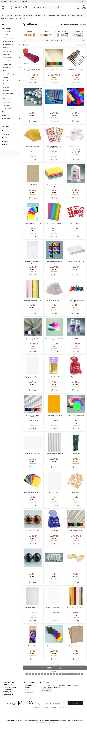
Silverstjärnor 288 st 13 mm (54, 307)
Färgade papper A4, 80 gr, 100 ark (32, 231)
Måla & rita (9, 15)
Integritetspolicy (29, 700)
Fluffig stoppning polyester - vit (75, 192)
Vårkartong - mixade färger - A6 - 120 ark (54, 193)
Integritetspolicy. (64, 715)
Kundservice (28, 693)
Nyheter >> (16, 1)
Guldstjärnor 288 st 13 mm (32, 154)
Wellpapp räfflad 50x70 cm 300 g (54, 461)
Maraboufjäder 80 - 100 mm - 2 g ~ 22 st (54, 346)
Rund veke (54, 576)
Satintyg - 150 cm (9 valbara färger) (32, 423)
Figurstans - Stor (54, 538)
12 (60, 681)
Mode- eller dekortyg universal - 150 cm (32, 346)
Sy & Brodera (37, 15)
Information (81, 1)
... (78, 681)
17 (75, 681)
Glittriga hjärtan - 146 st (75, 231)
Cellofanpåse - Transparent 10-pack (32, 270)
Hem (2, 18)
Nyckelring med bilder (76, 154)
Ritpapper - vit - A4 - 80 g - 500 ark (75, 269)
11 (57, 681)
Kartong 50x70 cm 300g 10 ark (54, 423)
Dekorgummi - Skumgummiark (76, 423)
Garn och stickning (27, 15)
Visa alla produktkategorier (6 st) (54, 48)
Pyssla (2, 15)
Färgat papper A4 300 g (54, 500)
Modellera (79, 15)
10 (54, 681)
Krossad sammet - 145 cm (75, 538)
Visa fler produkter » (54, 675)
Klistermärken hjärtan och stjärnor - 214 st (54, 154)
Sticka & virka (17, 15)
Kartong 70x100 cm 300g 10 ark (54, 615)
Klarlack (76, 346)
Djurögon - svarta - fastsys (33, 576)
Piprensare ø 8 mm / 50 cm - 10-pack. (54, 270)
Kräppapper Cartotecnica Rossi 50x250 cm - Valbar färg (32, 78)
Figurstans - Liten (75, 384)
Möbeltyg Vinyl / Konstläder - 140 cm (54, 78)
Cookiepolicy (28, 697)
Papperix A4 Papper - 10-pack (32, 615)
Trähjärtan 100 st (75, 500)
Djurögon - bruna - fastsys (32, 538)
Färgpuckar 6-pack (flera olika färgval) (76, 308)
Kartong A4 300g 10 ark (33, 192)
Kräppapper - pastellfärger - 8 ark (32, 307)
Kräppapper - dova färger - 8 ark (75, 615)
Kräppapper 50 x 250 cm (75, 115)
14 (66, 681)
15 (69, 681)
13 (63, 681)
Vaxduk (73, 15)
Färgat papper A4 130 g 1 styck (33, 384)
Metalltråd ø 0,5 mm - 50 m (54, 115)
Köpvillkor (27, 695)
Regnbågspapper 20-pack (54, 231)
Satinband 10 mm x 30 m (75, 77)
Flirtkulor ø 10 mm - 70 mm (33, 115)
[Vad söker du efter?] (47, 7)
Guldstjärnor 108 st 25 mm (54, 384)
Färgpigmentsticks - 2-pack (54, 653)
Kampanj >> (24, 1)
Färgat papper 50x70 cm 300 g (32, 461)
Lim (58, 15)
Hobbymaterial (51, 15)
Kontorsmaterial (65, 15)
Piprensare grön (75, 461)
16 (72, 681)
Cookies (27, 698)
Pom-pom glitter (32, 653)
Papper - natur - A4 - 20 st (75, 653)
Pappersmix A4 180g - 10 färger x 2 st (33, 500)
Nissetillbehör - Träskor (76, 576)
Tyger (44, 15)
